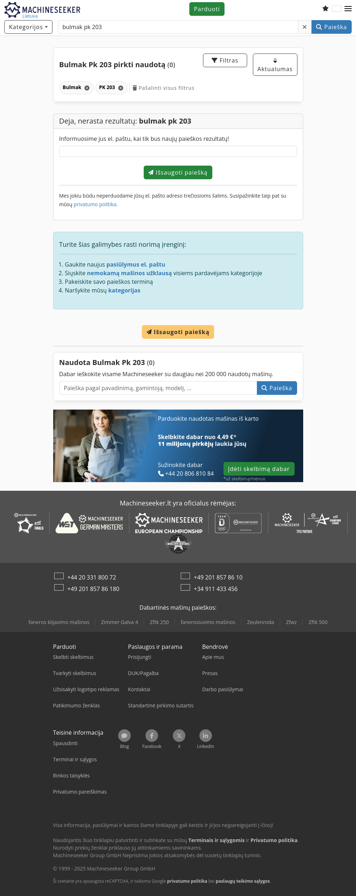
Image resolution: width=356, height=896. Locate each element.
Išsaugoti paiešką (177, 172)
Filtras (225, 60)
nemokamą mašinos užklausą (129, 273)
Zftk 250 (159, 622)
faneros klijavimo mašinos (58, 622)
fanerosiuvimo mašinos (208, 622)
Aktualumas (275, 65)
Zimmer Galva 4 (119, 622)
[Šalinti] (305, 27)
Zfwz (291, 622)
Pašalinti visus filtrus (164, 87)
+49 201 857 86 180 (94, 589)
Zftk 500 (318, 622)
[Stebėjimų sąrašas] (325, 9)
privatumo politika (95, 204)
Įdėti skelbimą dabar (259, 469)
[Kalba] (336, 9)
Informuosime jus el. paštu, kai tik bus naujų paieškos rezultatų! (144, 139)
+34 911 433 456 (216, 589)
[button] (348, 9)
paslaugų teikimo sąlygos (243, 881)
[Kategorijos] (28, 27)
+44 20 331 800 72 (92, 577)
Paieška (331, 27)
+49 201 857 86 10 (218, 577)
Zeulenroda (260, 622)
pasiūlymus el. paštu (135, 264)
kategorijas (124, 290)
